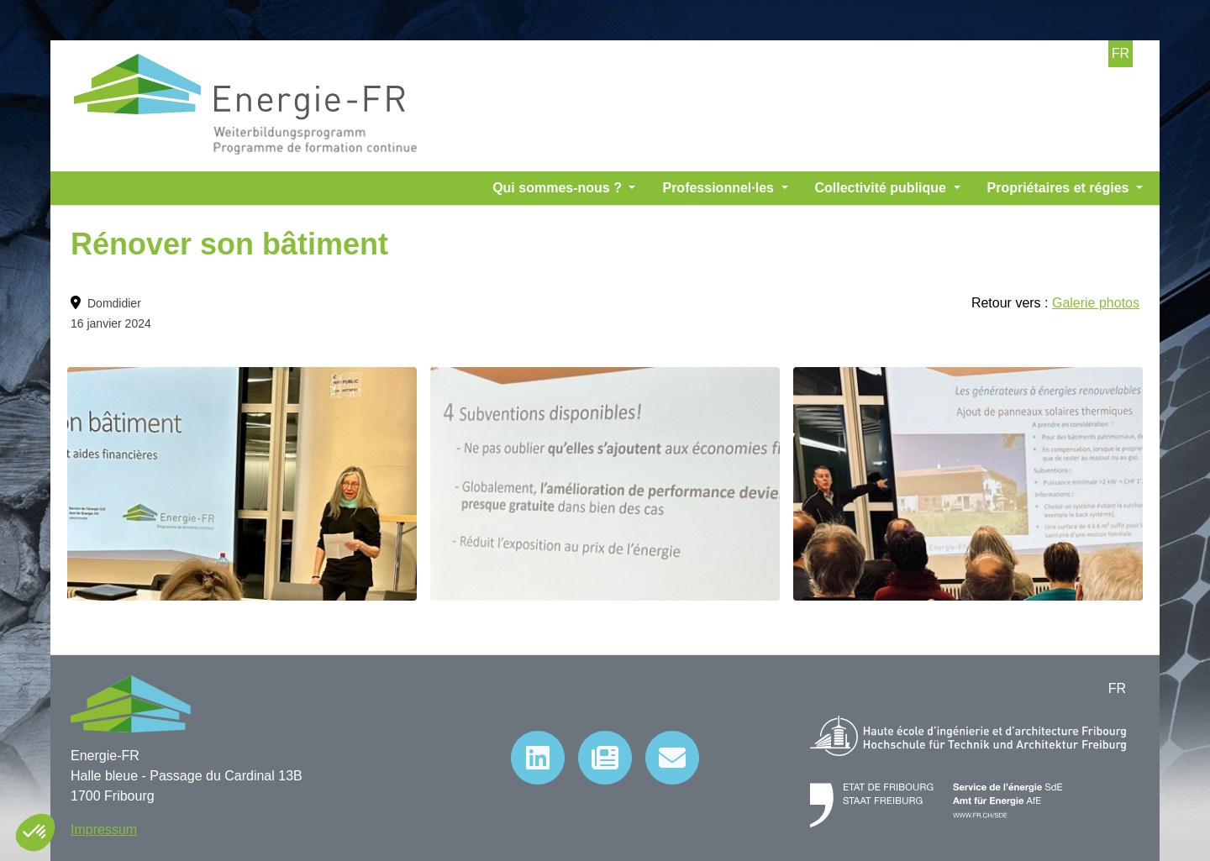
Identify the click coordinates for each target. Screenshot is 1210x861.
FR (1120, 53)
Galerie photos (1095, 303)
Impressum (104, 829)
